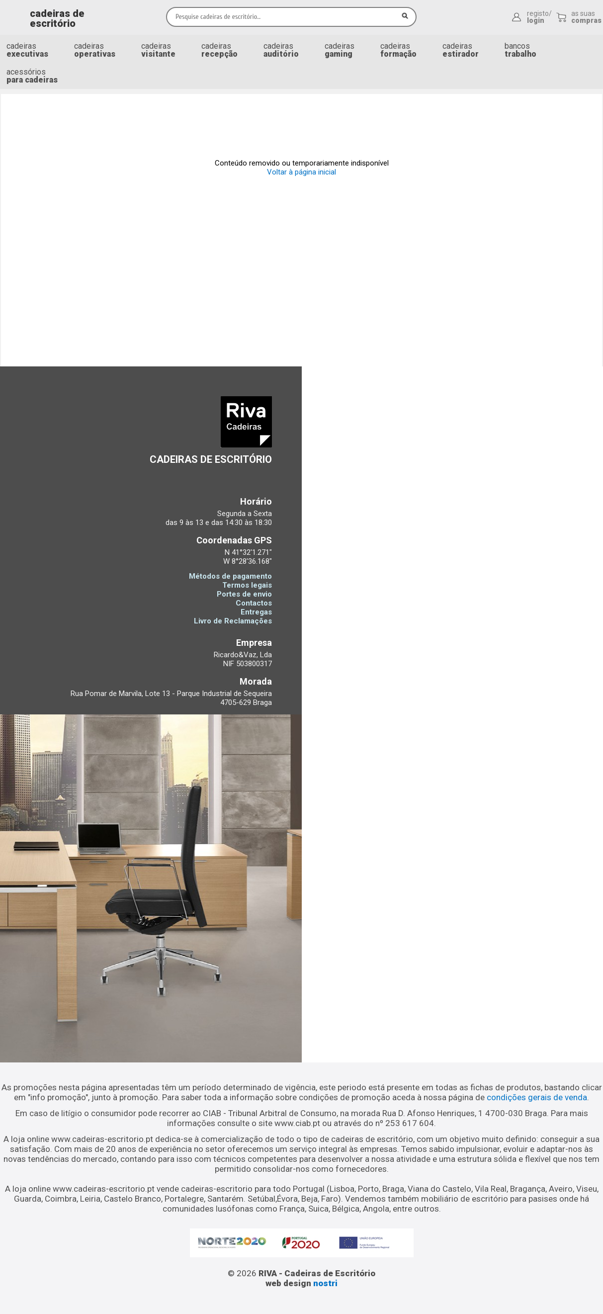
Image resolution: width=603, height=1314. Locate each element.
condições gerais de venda (537, 1097)
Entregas (256, 612)
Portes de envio (244, 594)
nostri (325, 1283)
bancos (520, 50)
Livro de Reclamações (233, 620)
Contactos (254, 603)
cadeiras (27, 50)
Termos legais (247, 585)
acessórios (32, 76)
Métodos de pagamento (230, 576)
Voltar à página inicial (301, 172)
